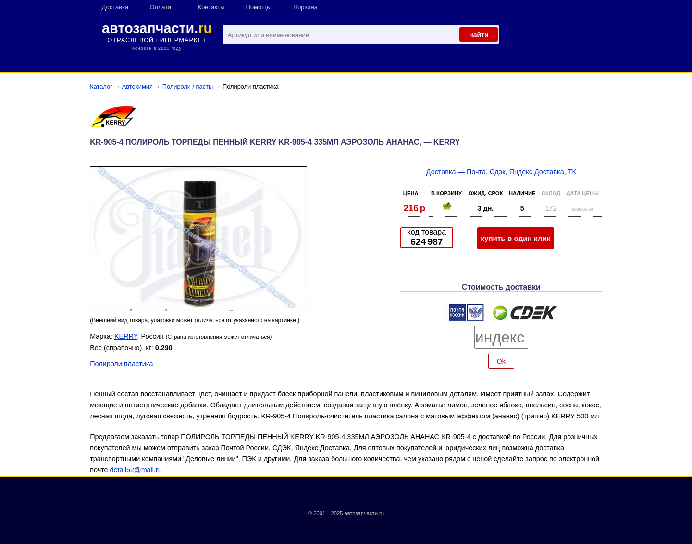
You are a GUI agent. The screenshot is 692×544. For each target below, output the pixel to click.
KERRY (125, 336)
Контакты (211, 7)
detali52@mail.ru (136, 470)
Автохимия (137, 86)
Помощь (258, 7)
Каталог (101, 86)
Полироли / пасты (187, 86)
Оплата (161, 7)
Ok (501, 361)
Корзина (306, 7)
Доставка (115, 7)
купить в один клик (515, 238)
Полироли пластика (121, 363)
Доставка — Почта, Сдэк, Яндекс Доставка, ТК (501, 172)
